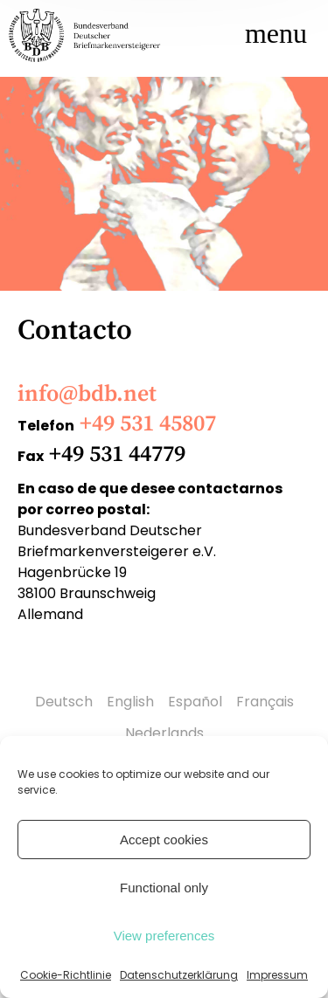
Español (195, 702)
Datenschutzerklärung (179, 974)
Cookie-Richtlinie (65, 974)
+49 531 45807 (148, 424)
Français (265, 702)
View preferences (164, 935)
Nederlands (164, 733)
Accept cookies (164, 839)
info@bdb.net (87, 394)
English (130, 702)
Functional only (164, 887)
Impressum (277, 974)
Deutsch (64, 702)
